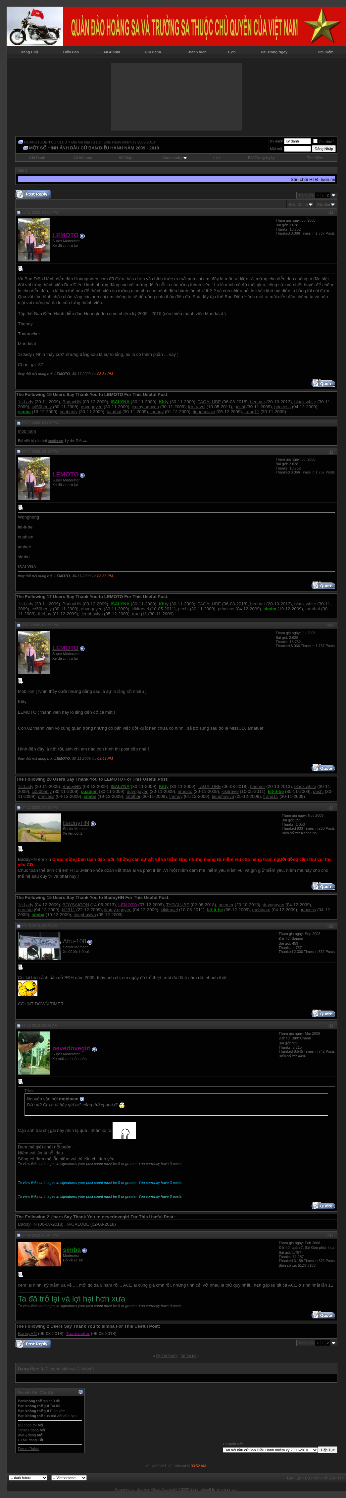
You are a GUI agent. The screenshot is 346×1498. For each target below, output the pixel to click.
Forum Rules (28, 1449)
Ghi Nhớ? (323, 142)
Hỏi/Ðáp (125, 158)
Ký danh (276, 141)
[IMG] (22, 1435)
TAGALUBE (209, 401)
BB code (25, 1425)
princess (282, 406)
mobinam (27, 431)
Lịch (232, 52)
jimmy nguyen (145, 406)
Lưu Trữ (312, 1478)
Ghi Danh (153, 52)
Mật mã (276, 149)
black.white (305, 401)
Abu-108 (74, 941)
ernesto (184, 791)
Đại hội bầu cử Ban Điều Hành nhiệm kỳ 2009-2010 (113, 142)
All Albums (82, 158)
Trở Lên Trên (333, 1478)
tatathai (114, 411)
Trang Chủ (29, 52)
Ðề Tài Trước (166, 1356)
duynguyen (91, 406)
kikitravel (196, 406)
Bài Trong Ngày (274, 52)
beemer (257, 401)
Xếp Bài (323, 204)
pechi (239, 406)
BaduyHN (72, 401)
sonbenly (68, 411)
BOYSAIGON (76, 904)
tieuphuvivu (204, 411)
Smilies (23, 1430)
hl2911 (68, 909)
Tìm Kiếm (325, 52)
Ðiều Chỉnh (298, 204)
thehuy (157, 411)
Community (174, 158)
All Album (111, 52)
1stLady (25, 401)
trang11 (251, 411)
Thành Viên (197, 52)
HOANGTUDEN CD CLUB (45, 142)
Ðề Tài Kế (188, 1356)
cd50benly (42, 406)
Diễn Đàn (71, 52)
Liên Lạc (294, 1478)
